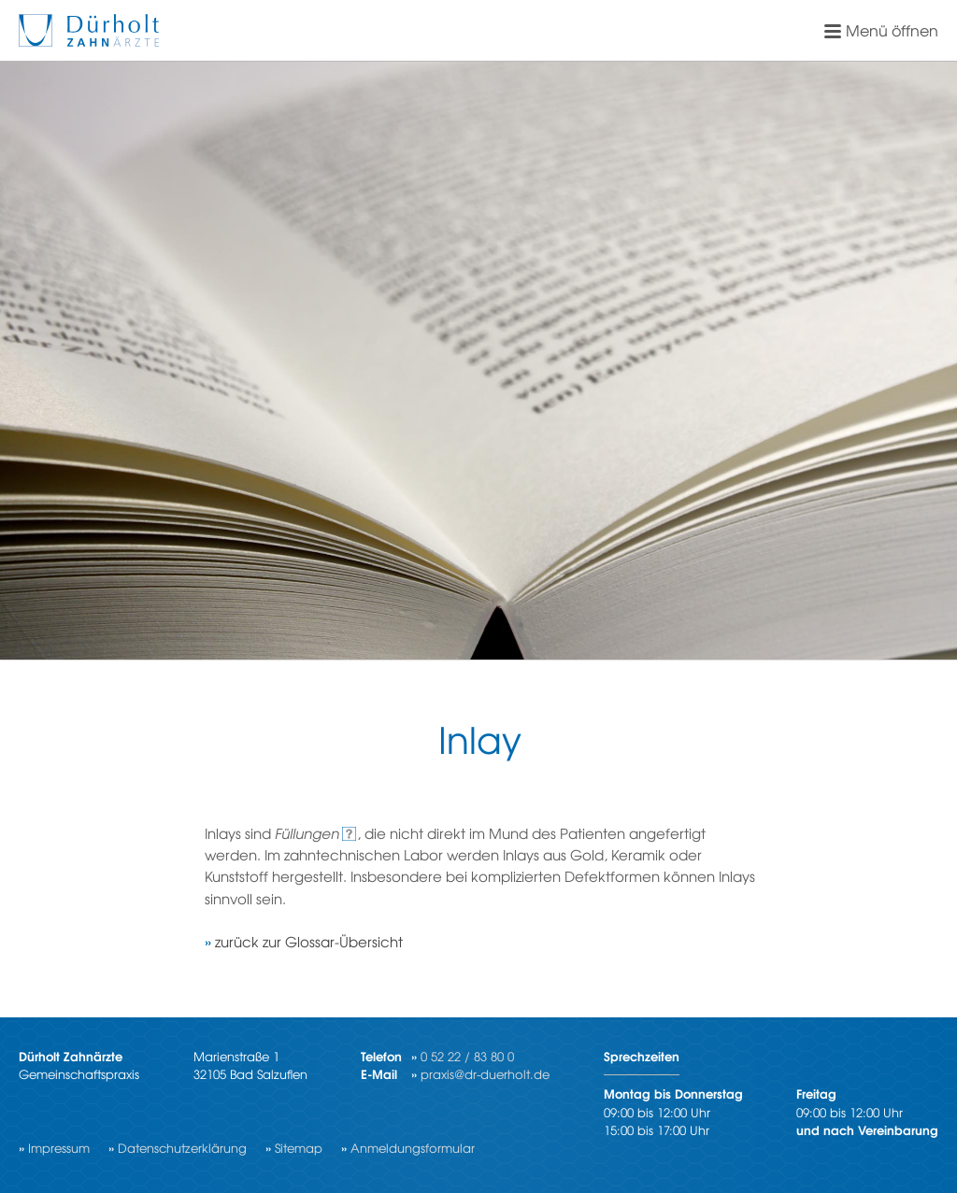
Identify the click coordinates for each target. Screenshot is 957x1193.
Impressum (59, 1148)
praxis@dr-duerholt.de (485, 1074)
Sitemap (298, 1148)
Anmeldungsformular (412, 1148)
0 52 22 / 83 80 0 (467, 1056)
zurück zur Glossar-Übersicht (309, 941)
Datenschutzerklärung (182, 1148)
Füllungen (307, 833)
